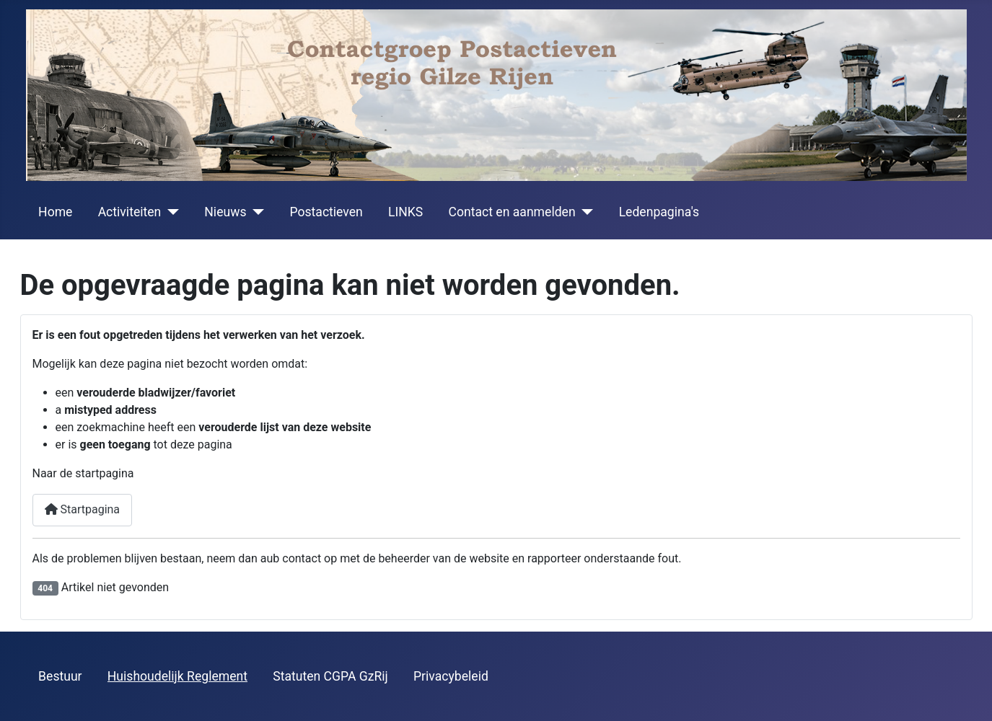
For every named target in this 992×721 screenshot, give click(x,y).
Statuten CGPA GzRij (330, 676)
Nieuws (225, 212)
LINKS (405, 212)
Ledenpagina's (659, 212)
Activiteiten (130, 212)
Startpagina (82, 509)
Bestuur (60, 676)
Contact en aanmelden (512, 212)
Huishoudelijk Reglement (177, 676)
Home (55, 212)
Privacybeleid (450, 676)
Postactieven (325, 212)
